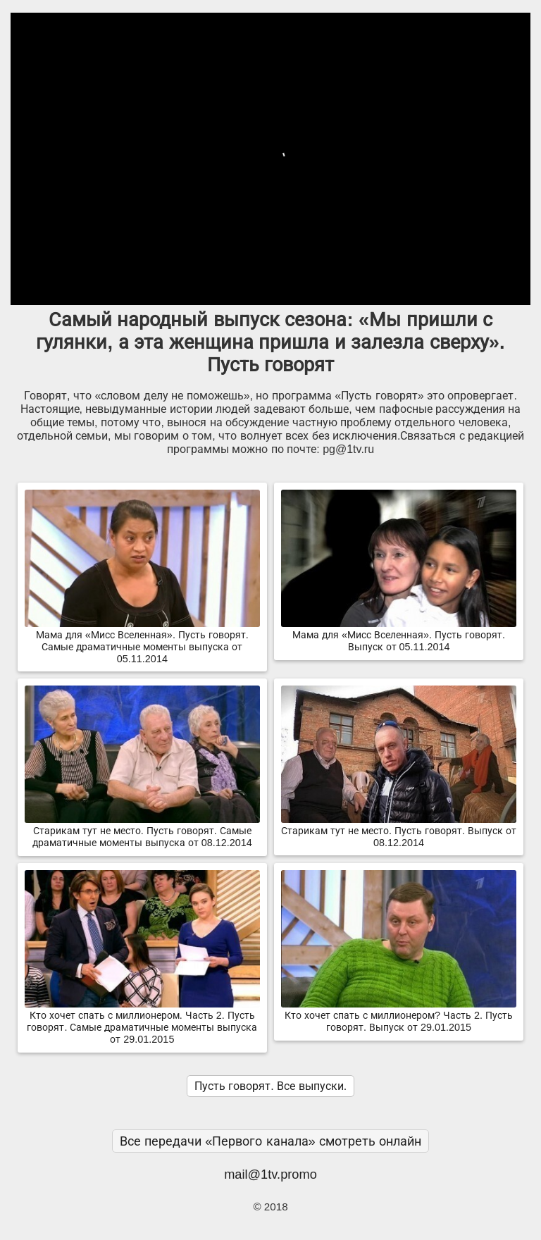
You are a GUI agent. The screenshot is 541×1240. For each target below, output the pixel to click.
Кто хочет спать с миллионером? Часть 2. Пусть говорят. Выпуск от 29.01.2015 (398, 1015)
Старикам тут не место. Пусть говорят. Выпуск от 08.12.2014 (398, 831)
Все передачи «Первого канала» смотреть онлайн (270, 1141)
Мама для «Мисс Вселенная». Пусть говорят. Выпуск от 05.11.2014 (398, 635)
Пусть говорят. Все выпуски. (270, 1086)
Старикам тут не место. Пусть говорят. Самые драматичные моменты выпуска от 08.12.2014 (142, 831)
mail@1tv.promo (270, 1174)
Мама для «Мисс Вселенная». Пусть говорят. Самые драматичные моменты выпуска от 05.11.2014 (142, 641)
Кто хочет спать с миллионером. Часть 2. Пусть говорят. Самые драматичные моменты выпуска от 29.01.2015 (142, 1021)
